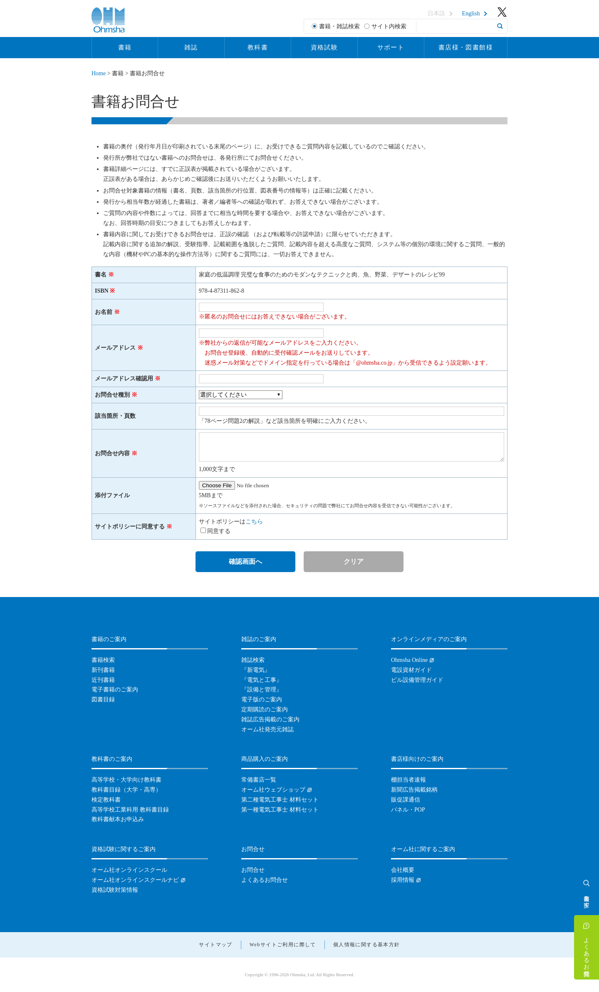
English (471, 14)
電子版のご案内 (261, 699)
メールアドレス (115, 348)
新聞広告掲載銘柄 (414, 790)
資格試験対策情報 (115, 890)
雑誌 (191, 47)
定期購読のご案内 (264, 709)
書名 (100, 274)
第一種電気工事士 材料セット (280, 810)
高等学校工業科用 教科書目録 (130, 810)
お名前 (103, 312)
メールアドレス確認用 (124, 378)
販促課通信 (405, 800)
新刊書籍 (103, 670)
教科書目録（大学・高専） (126, 790)
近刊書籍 (103, 680)
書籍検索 (103, 660)
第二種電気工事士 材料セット (280, 800)
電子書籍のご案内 (115, 689)
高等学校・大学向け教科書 (126, 780)
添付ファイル (112, 495)
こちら (254, 521)
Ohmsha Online (409, 660)
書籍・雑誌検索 (339, 26)
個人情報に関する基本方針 (366, 945)
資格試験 (324, 47)
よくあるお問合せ (587, 953)
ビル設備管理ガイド (417, 680)
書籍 (125, 47)
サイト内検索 (388, 26)
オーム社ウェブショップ (273, 790)
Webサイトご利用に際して (283, 945)
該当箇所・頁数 (115, 416)
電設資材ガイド (411, 670)
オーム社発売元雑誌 (267, 729)
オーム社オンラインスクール (129, 870)
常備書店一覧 (258, 780)
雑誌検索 (253, 660)
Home (99, 73)
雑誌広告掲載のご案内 (270, 719)
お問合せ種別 (112, 395)
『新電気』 (255, 670)
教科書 (258, 47)
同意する (218, 531)
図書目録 (103, 699)
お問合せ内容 (112, 453)
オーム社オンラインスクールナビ (135, 880)
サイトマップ (215, 945)
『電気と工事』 (261, 680)
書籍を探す (587, 898)
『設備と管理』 (261, 689)
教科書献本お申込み (118, 819)
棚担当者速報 (408, 780)
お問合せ (253, 870)
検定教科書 (106, 800)
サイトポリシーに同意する (130, 526)
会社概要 (402, 870)
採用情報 (402, 880)
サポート (391, 47)
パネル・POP (408, 810)
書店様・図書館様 (465, 47)
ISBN (102, 291)
